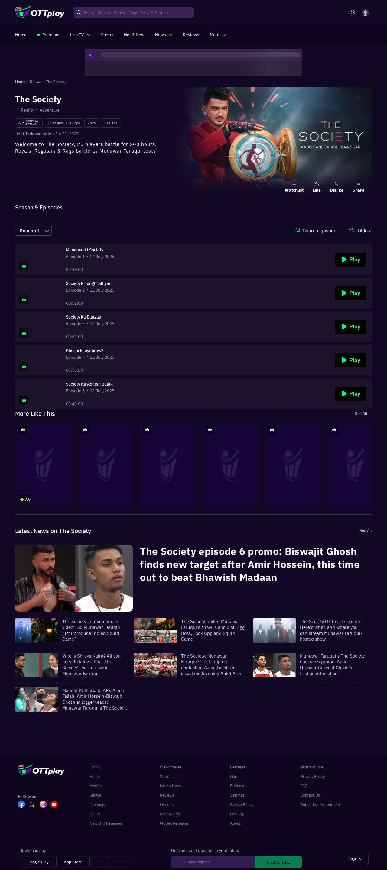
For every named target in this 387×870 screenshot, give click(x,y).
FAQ (304, 785)
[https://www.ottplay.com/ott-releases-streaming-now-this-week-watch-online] (134, 34)
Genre (94, 813)
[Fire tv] (119, 862)
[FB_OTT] (23, 805)
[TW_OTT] (34, 805)
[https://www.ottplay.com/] (21, 34)
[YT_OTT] (55, 805)
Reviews (167, 794)
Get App (237, 813)
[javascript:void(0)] (80, 34)
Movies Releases (174, 823)
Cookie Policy (241, 804)
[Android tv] (99, 862)
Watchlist (168, 776)
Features (238, 766)
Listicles (167, 804)
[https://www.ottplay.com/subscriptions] (48, 34)
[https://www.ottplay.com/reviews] (191, 34)
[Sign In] (355, 859)
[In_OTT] (45, 805)
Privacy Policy (313, 776)
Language (97, 804)
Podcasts (238, 785)
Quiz (234, 776)
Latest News (171, 785)
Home (94, 776)
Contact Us (310, 794)
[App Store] (72, 862)
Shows (95, 794)
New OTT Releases (105, 823)
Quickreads (170, 813)
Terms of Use (312, 766)
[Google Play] (37, 862)
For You (95, 766)
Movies (95, 785)
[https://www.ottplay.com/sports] (107, 34)
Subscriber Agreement (320, 804)
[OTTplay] (40, 13)
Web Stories (170, 766)
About (235, 823)
